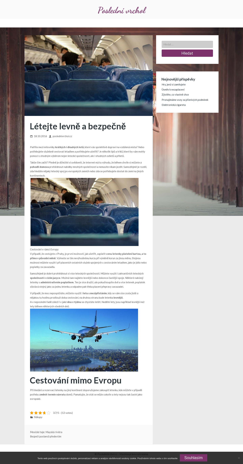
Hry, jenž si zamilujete (174, 84)
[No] (238, 458)
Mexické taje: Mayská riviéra (46, 432)
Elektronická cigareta (174, 104)
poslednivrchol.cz (62, 136)
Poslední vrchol (121, 10)
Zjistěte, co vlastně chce (175, 94)
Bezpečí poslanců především (45, 436)
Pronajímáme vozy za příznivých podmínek (185, 99)
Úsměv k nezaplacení (173, 89)
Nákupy (38, 417)
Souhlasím (193, 458)
